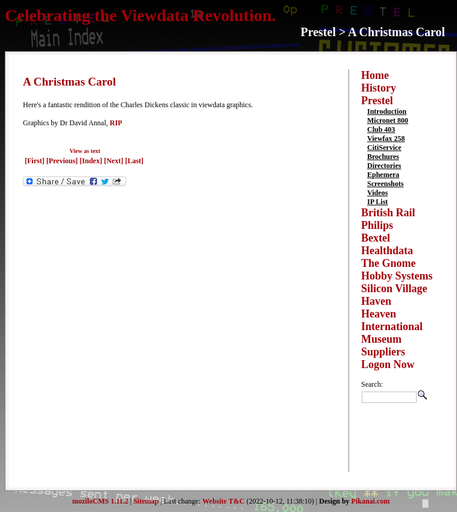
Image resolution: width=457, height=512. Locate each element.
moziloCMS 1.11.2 (100, 501)
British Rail (388, 213)
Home (375, 75)
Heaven (378, 314)
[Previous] (63, 161)
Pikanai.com (370, 501)
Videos (377, 193)
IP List (377, 202)
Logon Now (388, 364)
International (392, 326)
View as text (84, 151)
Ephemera (383, 174)
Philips (377, 225)
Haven (376, 301)
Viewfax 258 (386, 138)
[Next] (114, 161)
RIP (116, 123)
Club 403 (381, 129)
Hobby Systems (397, 276)
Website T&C (224, 501)
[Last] (134, 161)
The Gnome (388, 263)
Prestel (377, 101)
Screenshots (385, 184)
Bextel (375, 238)
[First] (35, 161)
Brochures (383, 156)
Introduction (386, 111)
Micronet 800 (387, 120)
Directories (384, 165)
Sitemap (146, 501)
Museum (381, 339)
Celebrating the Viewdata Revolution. (140, 15)
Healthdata (387, 251)
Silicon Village (394, 289)
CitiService (384, 147)
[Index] (91, 161)
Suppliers (383, 352)
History (378, 88)
